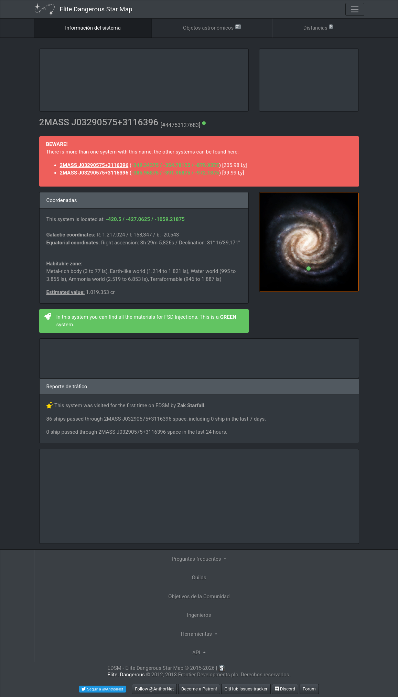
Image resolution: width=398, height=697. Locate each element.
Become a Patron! (199, 688)
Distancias (318, 27)
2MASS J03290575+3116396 (94, 165)
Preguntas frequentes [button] (197, 559)
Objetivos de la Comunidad (198, 596)
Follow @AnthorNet (154, 688)
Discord (285, 688)
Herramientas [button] (197, 634)
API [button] (197, 653)
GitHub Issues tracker (245, 688)
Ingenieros (199, 615)
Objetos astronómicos (212, 27)
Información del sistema (93, 28)
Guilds (199, 577)
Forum (309, 688)
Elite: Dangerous (126, 675)
